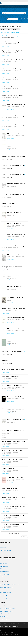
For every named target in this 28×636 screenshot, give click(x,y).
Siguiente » (25, 536)
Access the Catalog (10, 6)
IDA (3, 632)
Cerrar (26, 1)
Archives (3, 6)
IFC (5, 632)
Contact (4, 624)
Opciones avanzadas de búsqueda (10, 32)
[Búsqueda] (25, 13)
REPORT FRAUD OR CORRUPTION (11, 626)
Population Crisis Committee (9, 203)
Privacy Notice (5, 623)
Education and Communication (10, 376)
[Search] (14, 13)
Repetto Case (5, 360)
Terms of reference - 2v (8, 468)
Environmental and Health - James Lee (17, 419)
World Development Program (10, 488)
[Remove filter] (18, 29)
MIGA (9, 632)
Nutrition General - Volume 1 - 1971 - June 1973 (14, 497)
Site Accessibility (13, 623)
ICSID (12, 632)
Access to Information (22, 623)
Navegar (12, 18)
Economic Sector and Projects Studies (12, 266)
